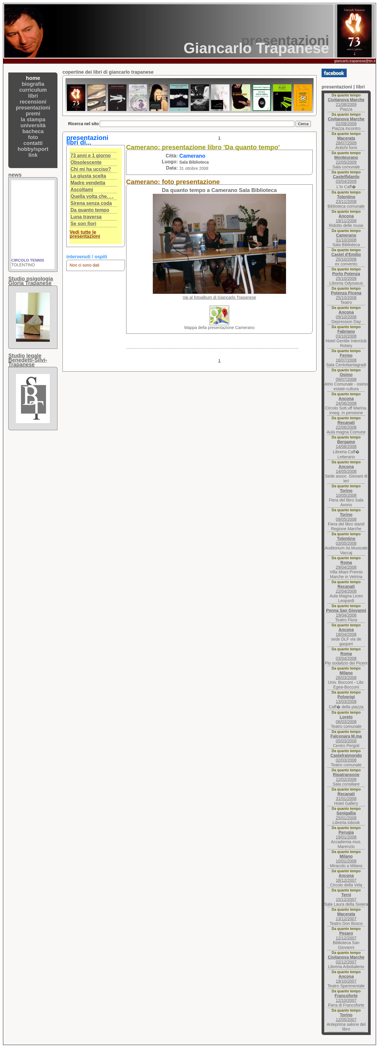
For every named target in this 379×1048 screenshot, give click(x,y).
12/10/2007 (346, 998)
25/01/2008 (346, 815)
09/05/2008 (346, 517)
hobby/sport (33, 149)
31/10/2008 (346, 237)
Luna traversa (86, 216)
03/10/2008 (346, 333)
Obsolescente (86, 162)
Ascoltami (81, 189)
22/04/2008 (346, 589)
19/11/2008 (346, 218)
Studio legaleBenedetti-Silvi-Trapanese (27, 360)
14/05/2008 (346, 469)
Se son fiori (83, 223)
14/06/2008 (346, 444)
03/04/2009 (346, 179)
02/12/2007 (346, 959)
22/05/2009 (346, 160)
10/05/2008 (346, 493)
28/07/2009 (346, 140)
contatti (33, 143)
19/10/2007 (346, 978)
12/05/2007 (346, 1017)
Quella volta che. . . (91, 196)
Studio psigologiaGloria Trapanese (30, 281)
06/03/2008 (346, 719)
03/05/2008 (346, 541)
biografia (33, 84)
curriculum (33, 90)
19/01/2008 (346, 834)
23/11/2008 (346, 199)
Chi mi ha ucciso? (90, 169)
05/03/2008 (346, 738)
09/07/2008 (346, 377)
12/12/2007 (346, 935)
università (33, 125)
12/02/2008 (346, 777)
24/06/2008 (346, 401)
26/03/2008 (346, 675)
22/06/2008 (346, 425)
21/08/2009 (346, 102)
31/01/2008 (346, 796)
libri (33, 96)
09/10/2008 (346, 314)
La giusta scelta (88, 175)
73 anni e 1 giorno (90, 155)
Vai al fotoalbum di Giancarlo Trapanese (219, 297)
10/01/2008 (346, 858)
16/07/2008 (346, 357)
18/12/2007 (346, 878)
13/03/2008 (346, 699)
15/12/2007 (346, 897)
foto (33, 137)
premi (33, 114)
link (33, 155)
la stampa (33, 119)
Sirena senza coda (91, 203)
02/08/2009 (346, 121)
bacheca (33, 131)
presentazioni (33, 108)
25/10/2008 (346, 257)
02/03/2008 (346, 757)
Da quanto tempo (89, 209)
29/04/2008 (346, 565)
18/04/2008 (346, 632)
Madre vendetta (87, 182)
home (33, 78)
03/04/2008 (346, 656)
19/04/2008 (346, 612)
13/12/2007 (346, 916)
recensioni (33, 102)
